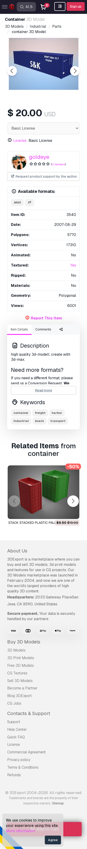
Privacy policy (18, 759)
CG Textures (17, 673)
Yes (73, 265)
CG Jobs (14, 703)
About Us (17, 551)
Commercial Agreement (26, 752)
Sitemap (58, 803)
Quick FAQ (16, 737)
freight (40, 413)
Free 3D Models (20, 665)
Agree (53, 840)
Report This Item (46, 318)
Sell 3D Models (20, 680)
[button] (73, 501)
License (13, 744)
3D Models (16, 650)
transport (57, 421)
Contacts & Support (28, 713)
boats (39, 421)
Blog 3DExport (19, 695)
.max (17, 202)
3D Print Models (20, 657)
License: (20, 140)
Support (13, 721)
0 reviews (58, 164)
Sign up (75, 6)
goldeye (39, 157)
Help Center (17, 729)
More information (20, 830)
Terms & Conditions (23, 767)
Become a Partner (22, 688)
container (21, 413)
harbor (57, 413)
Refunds (14, 775)
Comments (43, 329)
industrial (21, 421)
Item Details (19, 329)
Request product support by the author (43, 176)
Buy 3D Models (23, 642)
